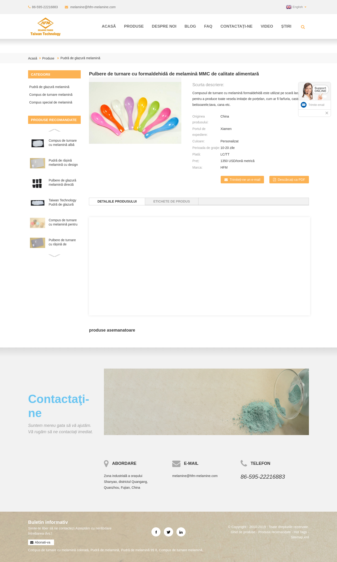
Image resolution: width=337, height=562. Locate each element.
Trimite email (316, 105)
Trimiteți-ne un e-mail (244, 179)
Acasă (109, 26)
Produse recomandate (272, 532)
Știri (286, 26)
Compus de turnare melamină (50, 94)
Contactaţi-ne (236, 26)
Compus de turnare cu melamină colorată (60, 550)
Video (267, 26)
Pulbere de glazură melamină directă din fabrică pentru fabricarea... (62, 182)
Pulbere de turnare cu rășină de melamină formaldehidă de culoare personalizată (62, 242)
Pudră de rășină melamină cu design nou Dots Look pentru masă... (63, 163)
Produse (134, 26)
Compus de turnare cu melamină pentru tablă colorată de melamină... (63, 222)
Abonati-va (42, 542)
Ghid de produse (239, 532)
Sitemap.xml (299, 537)
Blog (190, 26)
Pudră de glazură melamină (81, 58)
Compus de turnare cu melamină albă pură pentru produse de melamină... (63, 143)
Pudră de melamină (109, 550)
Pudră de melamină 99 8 (146, 550)
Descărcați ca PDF (291, 179)
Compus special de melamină (50, 102)
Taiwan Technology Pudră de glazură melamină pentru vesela (62, 202)
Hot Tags (300, 532)
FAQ (208, 26)
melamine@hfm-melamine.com (92, 7)
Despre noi (164, 26)
